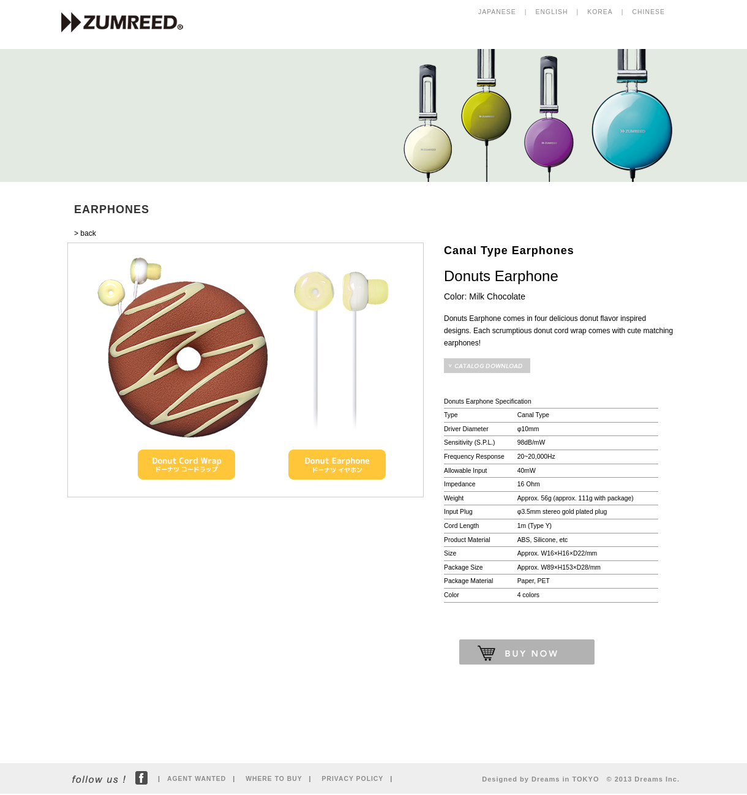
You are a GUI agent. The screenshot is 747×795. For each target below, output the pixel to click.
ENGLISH (552, 12)
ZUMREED (128, 23)
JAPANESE (497, 12)
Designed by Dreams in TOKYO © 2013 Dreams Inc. (581, 779)
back (88, 233)
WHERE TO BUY (274, 778)
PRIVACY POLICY (353, 778)
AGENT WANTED (196, 778)
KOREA (600, 12)
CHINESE (649, 12)
